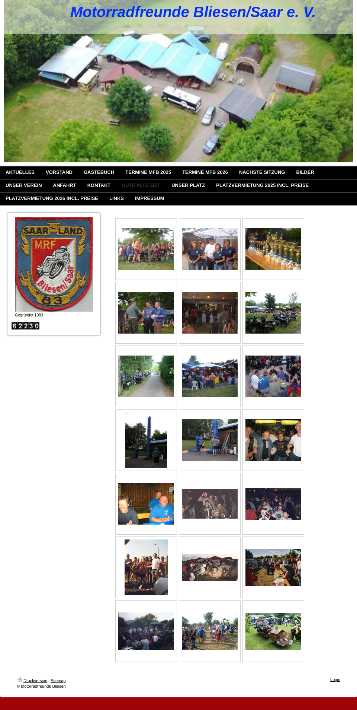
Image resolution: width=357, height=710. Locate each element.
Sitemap (58, 680)
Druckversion (32, 680)
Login (335, 679)
